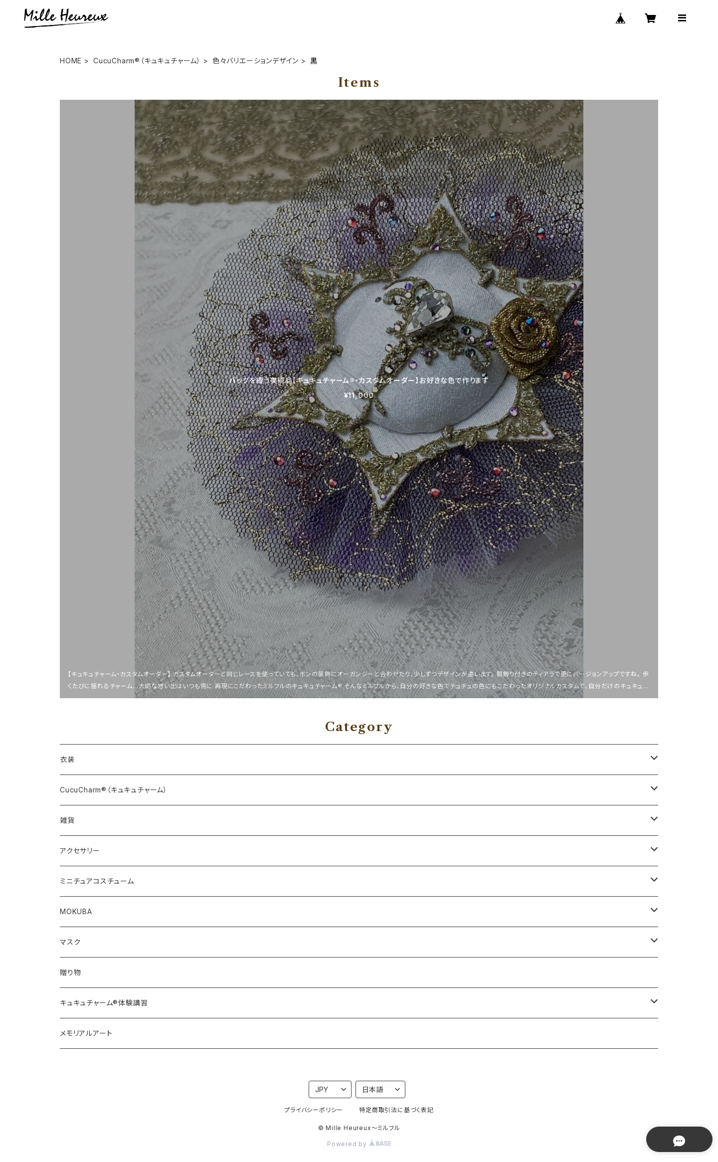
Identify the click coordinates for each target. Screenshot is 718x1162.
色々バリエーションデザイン (255, 60)
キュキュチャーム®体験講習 (104, 1002)
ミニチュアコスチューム (97, 881)
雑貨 (67, 820)
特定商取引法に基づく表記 (396, 1110)
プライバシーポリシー (313, 1110)
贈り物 (70, 972)
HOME (71, 60)
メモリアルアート (86, 1033)
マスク (70, 942)
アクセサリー (80, 850)
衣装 (67, 759)
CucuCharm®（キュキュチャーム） (147, 60)
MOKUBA (76, 911)
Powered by (359, 1144)
